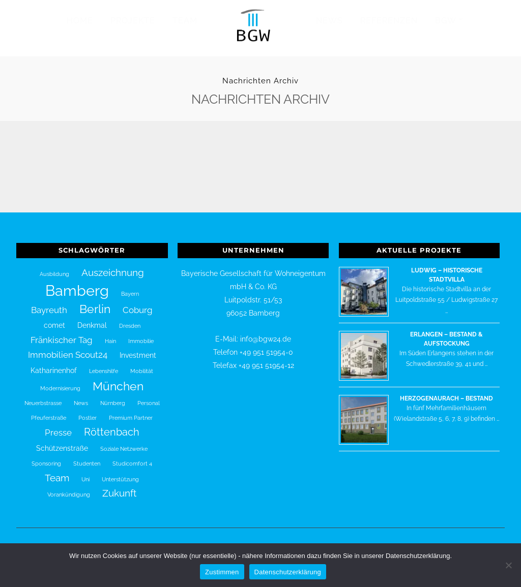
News (329, 20)
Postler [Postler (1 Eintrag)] (87, 411)
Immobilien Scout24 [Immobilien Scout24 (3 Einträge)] (67, 348)
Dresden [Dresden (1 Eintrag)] (129, 319)
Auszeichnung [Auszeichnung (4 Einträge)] (112, 265)
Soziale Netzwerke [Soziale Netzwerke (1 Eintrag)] (124, 442)
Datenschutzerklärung (287, 572)
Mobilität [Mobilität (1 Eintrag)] (141, 364)
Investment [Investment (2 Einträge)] (138, 349)
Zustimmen (222, 572)
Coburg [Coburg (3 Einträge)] (138, 303)
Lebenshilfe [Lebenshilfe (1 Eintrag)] (103, 364)
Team (184, 20)
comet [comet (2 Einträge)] (54, 319)
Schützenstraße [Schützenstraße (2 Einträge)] (62, 441)
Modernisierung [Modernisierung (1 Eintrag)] (60, 382)
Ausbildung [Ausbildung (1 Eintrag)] (54, 267)
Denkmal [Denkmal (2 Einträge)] (92, 319)
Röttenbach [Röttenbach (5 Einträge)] (111, 425)
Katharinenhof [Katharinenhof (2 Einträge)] (54, 363)
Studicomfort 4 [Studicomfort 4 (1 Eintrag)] (132, 457)
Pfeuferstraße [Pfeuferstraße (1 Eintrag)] (48, 411)
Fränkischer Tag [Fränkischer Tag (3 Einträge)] (62, 333)
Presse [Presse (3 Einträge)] (58, 426)
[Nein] (508, 565)
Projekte (132, 20)
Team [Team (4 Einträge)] (57, 470)
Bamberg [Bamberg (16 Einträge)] (77, 283)
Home (80, 20)
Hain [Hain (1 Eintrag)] (110, 334)
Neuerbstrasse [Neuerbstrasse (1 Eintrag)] (43, 396)
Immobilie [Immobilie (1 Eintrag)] (141, 334)
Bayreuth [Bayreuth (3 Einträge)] (49, 303)
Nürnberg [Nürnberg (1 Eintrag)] (112, 396)
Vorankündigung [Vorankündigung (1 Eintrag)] (68, 488)
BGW (445, 20)
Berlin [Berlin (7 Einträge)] (94, 302)
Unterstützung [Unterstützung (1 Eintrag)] (120, 472)
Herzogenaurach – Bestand (446, 391)
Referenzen (389, 20)
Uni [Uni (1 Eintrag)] (85, 472)
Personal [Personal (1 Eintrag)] (148, 396)
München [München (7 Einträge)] (118, 379)
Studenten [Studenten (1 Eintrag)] (86, 457)
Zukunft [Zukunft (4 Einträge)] (119, 486)
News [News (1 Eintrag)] (81, 396)
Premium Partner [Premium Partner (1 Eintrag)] (131, 411)
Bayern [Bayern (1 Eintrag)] (130, 287)
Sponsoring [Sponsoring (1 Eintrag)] (46, 457)
